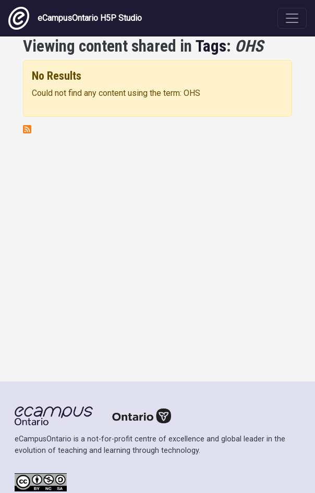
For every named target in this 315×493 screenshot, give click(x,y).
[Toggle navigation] (292, 18)
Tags (211, 46)
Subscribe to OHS (27, 129)
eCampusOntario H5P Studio (75, 18)
